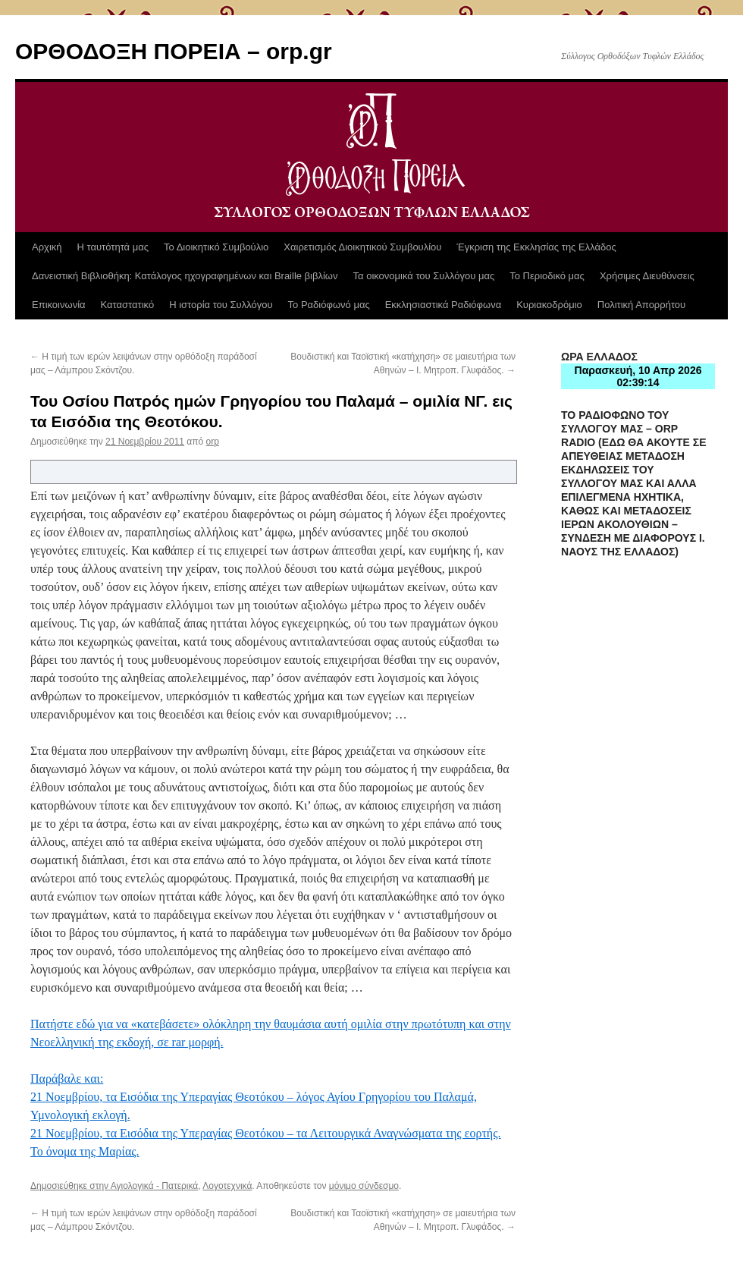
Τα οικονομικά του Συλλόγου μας (424, 275)
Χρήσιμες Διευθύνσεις (647, 275)
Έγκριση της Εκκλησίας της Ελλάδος (536, 247)
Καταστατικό (128, 304)
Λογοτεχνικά (227, 1186)
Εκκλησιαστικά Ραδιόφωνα (443, 304)
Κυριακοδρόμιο (549, 304)
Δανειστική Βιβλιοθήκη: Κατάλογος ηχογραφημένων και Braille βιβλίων (185, 275)
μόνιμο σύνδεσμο (364, 1186)
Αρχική (47, 247)
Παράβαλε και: (66, 1078)
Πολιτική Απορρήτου (641, 304)
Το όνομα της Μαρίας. (85, 1151)
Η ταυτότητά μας (113, 247)
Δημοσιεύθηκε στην (70, 1186)
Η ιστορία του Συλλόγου (220, 304)
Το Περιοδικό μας (547, 275)
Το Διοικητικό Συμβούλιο (216, 247)
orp (212, 441)
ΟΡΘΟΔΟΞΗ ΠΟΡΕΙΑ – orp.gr (173, 51)
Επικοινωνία (59, 304)
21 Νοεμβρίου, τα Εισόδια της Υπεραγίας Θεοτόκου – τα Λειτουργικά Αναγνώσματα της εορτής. (265, 1133)
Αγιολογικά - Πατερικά (155, 1186)
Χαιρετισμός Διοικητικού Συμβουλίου (362, 247)
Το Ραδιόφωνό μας (329, 304)
